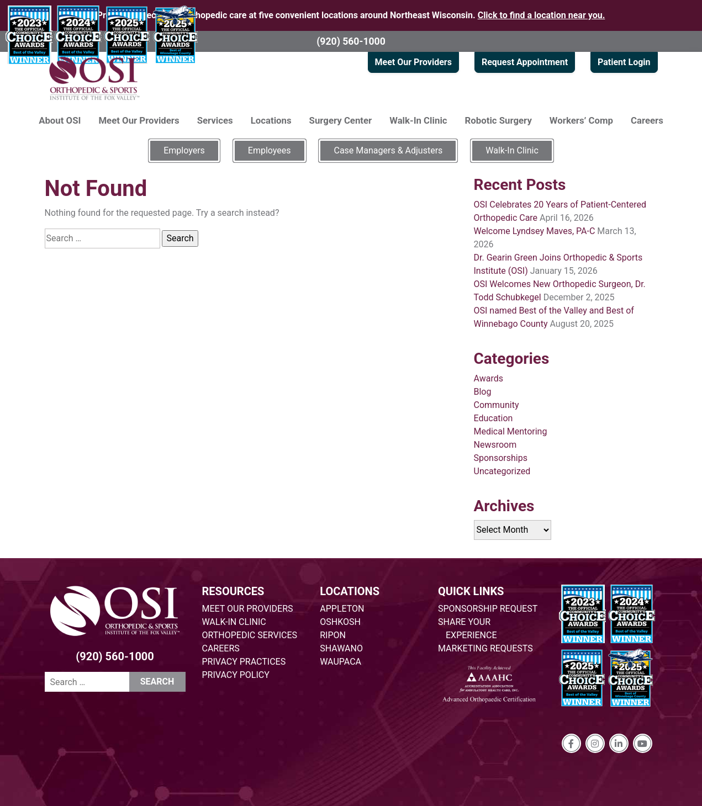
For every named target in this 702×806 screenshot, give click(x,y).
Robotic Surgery (498, 120)
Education (493, 418)
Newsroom (495, 444)
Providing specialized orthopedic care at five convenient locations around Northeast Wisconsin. (351, 15)
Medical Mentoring (510, 431)
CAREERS (221, 648)
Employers (184, 150)
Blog (483, 391)
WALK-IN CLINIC (234, 622)
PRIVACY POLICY (236, 675)
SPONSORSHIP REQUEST (487, 608)
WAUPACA (340, 661)
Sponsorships (500, 458)
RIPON (333, 635)
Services (215, 120)
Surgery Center (340, 120)
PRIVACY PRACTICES (244, 661)
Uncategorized (502, 471)
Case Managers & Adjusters (388, 150)
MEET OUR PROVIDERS (247, 608)
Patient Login (624, 62)
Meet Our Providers (413, 62)
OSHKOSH (340, 622)
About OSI (60, 120)
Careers (647, 120)
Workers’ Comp (581, 120)
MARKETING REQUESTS (485, 648)
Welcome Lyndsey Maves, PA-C (534, 231)
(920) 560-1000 (351, 41)
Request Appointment (525, 62)
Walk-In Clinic (418, 120)
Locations (271, 120)
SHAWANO (341, 648)
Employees (269, 150)
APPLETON (342, 608)
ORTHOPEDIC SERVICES (249, 635)
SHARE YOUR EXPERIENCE (467, 628)
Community (496, 405)
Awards (488, 378)
